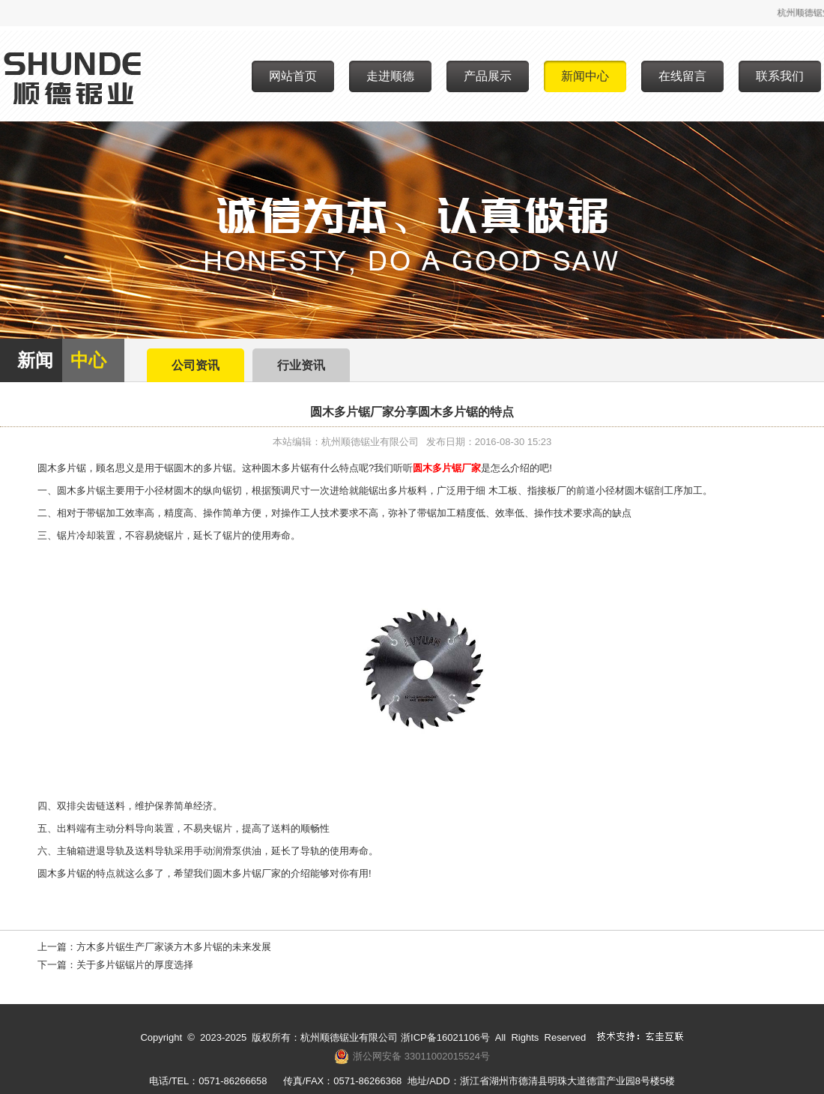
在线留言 (682, 76)
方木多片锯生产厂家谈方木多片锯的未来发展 (173, 946)
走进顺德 (390, 76)
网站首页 (293, 76)
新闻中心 (585, 76)
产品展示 (488, 76)
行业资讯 (301, 365)
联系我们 (780, 76)
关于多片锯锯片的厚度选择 (134, 964)
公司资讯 (195, 365)
